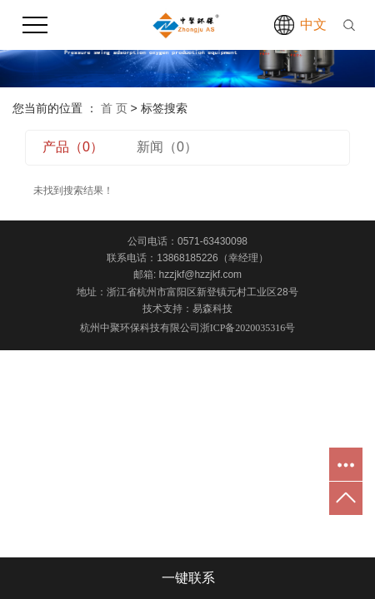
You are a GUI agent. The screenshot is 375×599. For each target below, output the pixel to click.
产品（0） (72, 147)
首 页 (114, 108)
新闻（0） (167, 147)
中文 (313, 24)
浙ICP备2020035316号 (248, 328)
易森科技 (212, 308)
